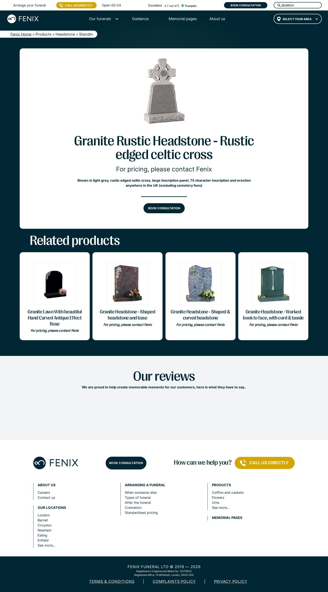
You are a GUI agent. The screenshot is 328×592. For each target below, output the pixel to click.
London (44, 515)
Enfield (43, 540)
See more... (46, 545)
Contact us (46, 497)
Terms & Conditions (112, 581)
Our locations (52, 508)
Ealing (42, 535)
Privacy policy (230, 581)
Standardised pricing (141, 513)
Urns (215, 502)
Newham (44, 530)
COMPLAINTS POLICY (174, 581)
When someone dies (141, 492)
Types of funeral (138, 497)
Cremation (133, 507)
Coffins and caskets (227, 492)
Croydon (44, 525)
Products (221, 485)
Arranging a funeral (145, 485)
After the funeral (138, 502)
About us (46, 485)
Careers (44, 492)
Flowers (218, 497)
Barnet (43, 520)
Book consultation (246, 5)
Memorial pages (227, 518)
